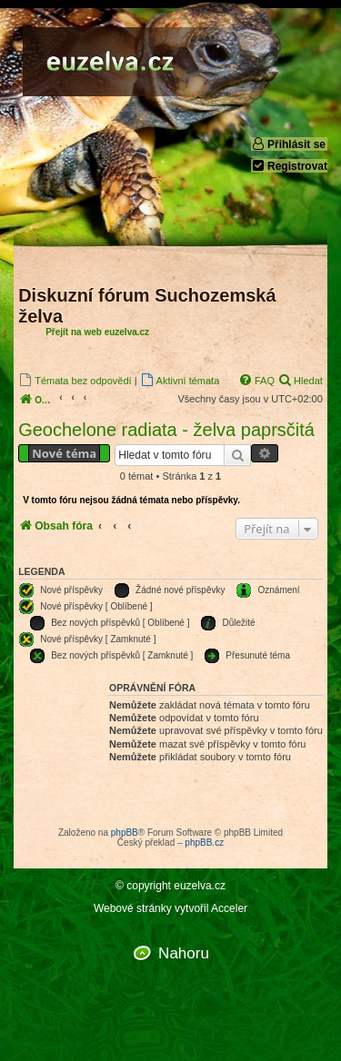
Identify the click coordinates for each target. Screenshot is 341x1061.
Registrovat (289, 166)
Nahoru (183, 953)
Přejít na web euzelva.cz (97, 332)
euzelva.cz (200, 886)
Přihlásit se (288, 144)
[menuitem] (74, 380)
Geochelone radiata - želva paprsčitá (166, 430)
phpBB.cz (204, 843)
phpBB (124, 833)
